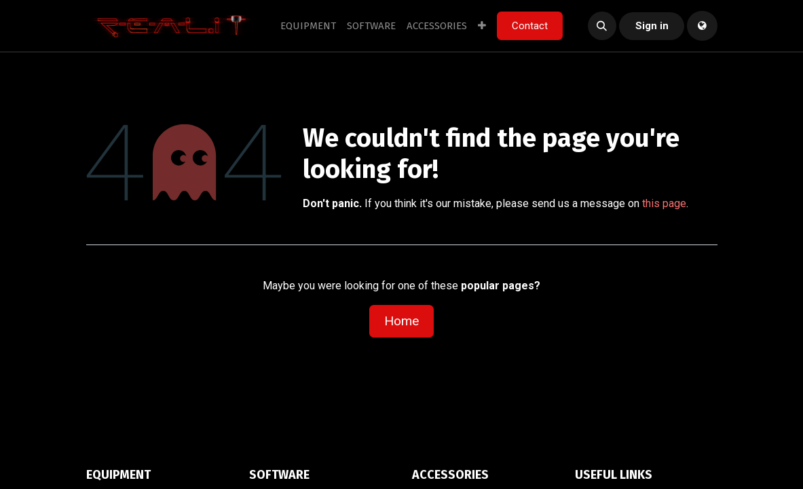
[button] (602, 26)
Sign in (652, 26)
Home (401, 321)
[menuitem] (308, 26)
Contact (530, 26)
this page (664, 203)
